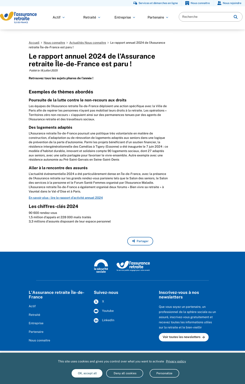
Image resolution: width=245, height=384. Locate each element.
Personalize (164, 373)
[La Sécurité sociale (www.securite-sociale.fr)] (101, 265)
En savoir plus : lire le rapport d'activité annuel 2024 (66, 198)
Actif (59, 17)
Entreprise (124, 17)
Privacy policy (176, 361)
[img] (236, 17)
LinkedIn (104, 320)
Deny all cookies (124, 373)
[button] (140, 241)
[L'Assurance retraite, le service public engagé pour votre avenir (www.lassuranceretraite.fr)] (133, 265)
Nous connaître (54, 42)
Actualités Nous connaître (87, 42)
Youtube (104, 311)
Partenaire (158, 17)
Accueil (34, 42)
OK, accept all (87, 373)
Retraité (91, 17)
